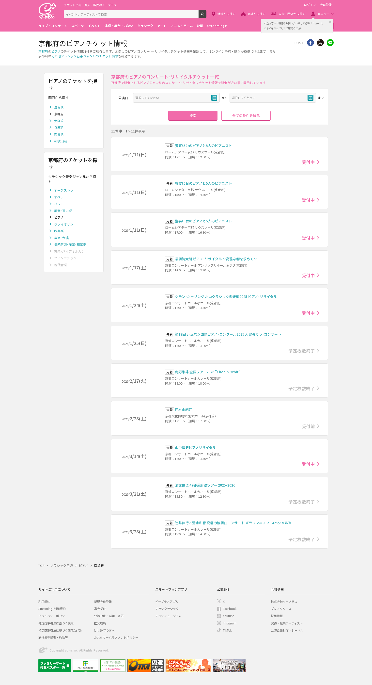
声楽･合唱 (61, 237)
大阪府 (59, 120)
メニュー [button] (323, 14)
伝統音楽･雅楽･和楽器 (70, 244)
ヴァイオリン (63, 224)
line (330, 42)
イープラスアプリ (167, 601)
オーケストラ (63, 190)
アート (162, 25)
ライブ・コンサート (52, 25)
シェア (310, 42)
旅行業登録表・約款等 (53, 637)
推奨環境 (100, 623)
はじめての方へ (104, 630)
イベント (94, 25)
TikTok (227, 630)
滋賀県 (59, 107)
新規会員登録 (103, 601)
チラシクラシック (167, 608)
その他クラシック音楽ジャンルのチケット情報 (84, 56)
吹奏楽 (59, 230)
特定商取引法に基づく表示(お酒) (60, 630)
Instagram (229, 623)
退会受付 (100, 608)
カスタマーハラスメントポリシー (116, 637)
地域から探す (226, 14)
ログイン (310, 4)
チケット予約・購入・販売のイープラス (90, 5)
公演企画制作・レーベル (287, 630)
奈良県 (59, 134)
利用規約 (44, 601)
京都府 (43, 51)
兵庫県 (59, 127)
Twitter (320, 42)
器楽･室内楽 (63, 210)
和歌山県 (60, 141)
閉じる (330, 22)
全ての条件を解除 (246, 115)
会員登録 (326, 4)
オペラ (59, 197)
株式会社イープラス (284, 601)
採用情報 (277, 616)
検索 (192, 115)
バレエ (59, 203)
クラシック (145, 25)
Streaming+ (217, 25)
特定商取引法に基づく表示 (56, 623)
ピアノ (56, 51)
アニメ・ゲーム (181, 25)
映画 (200, 25)
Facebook (229, 608)
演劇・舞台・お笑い (119, 25)
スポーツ (77, 25)
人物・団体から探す (292, 14)
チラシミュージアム (168, 616)
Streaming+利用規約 (52, 608)
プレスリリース (281, 608)
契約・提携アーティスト (287, 623)
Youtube (228, 616)
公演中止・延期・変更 (109, 616)
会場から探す (256, 14)
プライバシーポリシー (53, 616)
